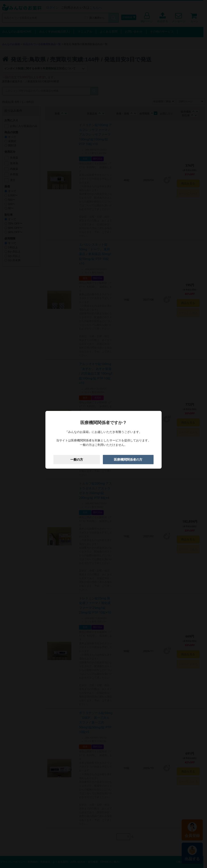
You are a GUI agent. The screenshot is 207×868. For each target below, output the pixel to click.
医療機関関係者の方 (128, 459)
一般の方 (76, 459)
